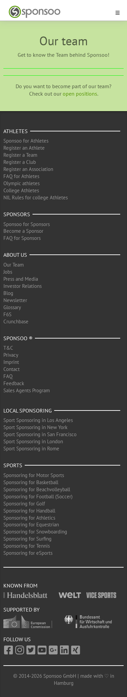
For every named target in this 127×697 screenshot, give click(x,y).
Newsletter (15, 300)
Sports (12, 465)
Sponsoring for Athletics (29, 518)
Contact (11, 369)
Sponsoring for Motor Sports (33, 475)
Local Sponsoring (27, 410)
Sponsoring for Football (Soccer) (37, 496)
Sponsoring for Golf (24, 503)
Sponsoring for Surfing (27, 539)
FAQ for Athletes (21, 176)
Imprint (11, 362)
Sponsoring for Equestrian (31, 524)
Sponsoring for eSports (27, 553)
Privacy (10, 355)
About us (15, 254)
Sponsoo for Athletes (25, 141)
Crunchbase (15, 321)
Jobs (7, 272)
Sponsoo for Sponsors (26, 224)
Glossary (12, 307)
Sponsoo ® (18, 338)
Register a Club (19, 162)
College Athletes (21, 190)
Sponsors (16, 214)
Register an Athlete (24, 148)
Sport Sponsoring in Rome (31, 448)
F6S (7, 314)
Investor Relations (22, 286)
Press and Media (20, 279)
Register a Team (20, 155)
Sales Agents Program (26, 390)
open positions (80, 93)
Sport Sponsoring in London (33, 441)
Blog (8, 293)
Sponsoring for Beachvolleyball (36, 489)
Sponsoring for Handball (29, 510)
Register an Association (28, 169)
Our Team (13, 265)
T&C (8, 348)
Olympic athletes (21, 183)
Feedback (13, 383)
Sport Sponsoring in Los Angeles (38, 420)
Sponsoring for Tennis (26, 546)
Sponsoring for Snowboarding (35, 531)
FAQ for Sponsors (22, 238)
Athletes (15, 131)
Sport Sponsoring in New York (35, 427)
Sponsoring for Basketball (30, 482)
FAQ (8, 376)
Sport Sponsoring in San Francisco (40, 434)
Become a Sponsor (23, 231)
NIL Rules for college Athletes (35, 197)
